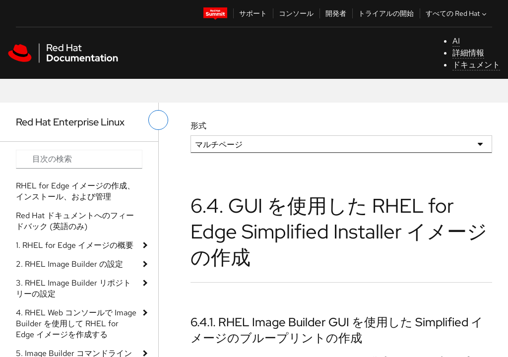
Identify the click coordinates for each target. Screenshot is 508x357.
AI (456, 41)
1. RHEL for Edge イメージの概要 (74, 245)
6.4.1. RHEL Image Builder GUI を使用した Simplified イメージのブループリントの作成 (336, 329)
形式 (198, 125)
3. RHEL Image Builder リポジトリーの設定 (73, 288)
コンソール (296, 13)
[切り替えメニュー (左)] (158, 120)
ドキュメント (476, 65)
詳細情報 (468, 53)
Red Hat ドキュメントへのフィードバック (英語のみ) (75, 221)
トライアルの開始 (386, 13)
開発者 (335, 13)
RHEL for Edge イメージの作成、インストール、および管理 (75, 191)
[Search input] (79, 159)
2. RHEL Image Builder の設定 (69, 264)
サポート (253, 13)
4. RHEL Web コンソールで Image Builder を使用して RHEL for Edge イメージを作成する (76, 323)
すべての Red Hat (457, 13)
